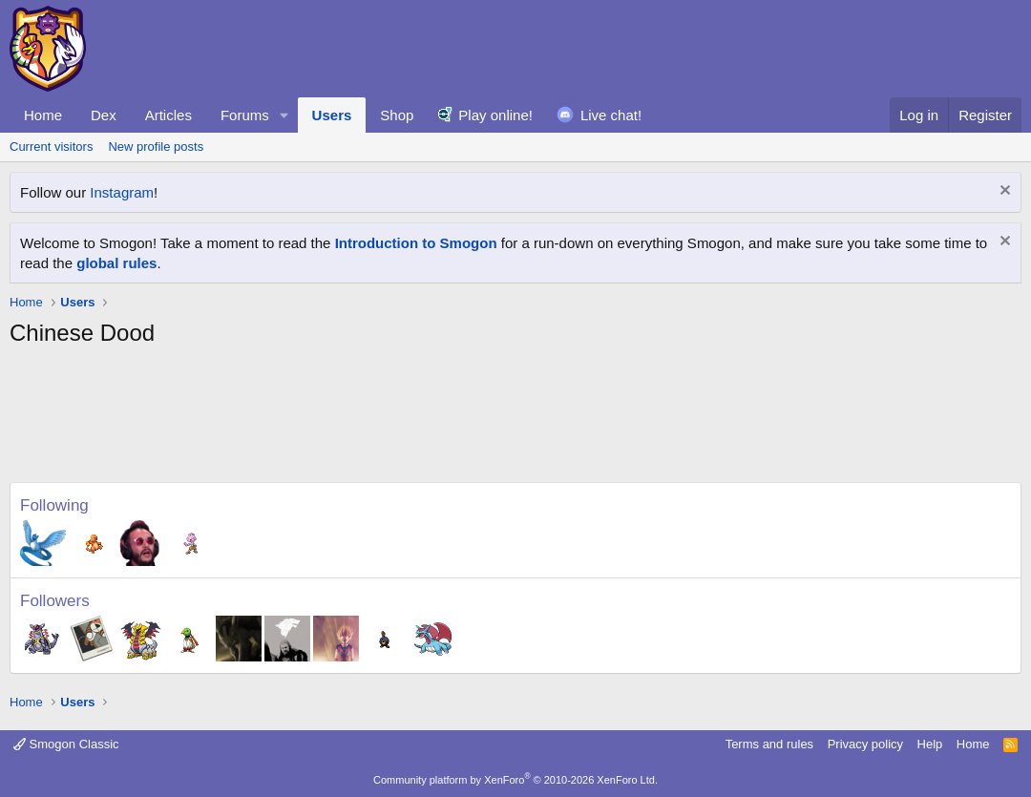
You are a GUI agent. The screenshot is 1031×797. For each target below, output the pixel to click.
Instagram (122, 192)
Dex (103, 115)
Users (332, 115)
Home (43, 115)
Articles (168, 115)
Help (930, 744)
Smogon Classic (66, 744)
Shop (396, 115)
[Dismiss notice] (1003, 192)
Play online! (495, 115)
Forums (245, 115)
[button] (284, 115)
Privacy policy (865, 744)
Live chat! (611, 115)
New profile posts (155, 146)
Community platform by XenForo (515, 780)
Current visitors (51, 146)
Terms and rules (769, 744)
